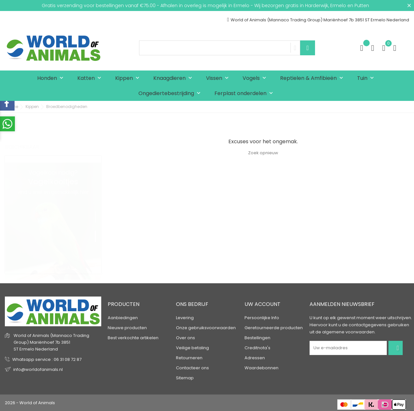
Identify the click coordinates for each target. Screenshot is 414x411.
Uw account (262, 304)
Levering (185, 318)
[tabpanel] (53, 215)
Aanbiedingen (123, 318)
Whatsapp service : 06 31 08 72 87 (47, 359)
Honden (51, 78)
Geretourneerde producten (274, 328)
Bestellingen (257, 338)
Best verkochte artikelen (133, 338)
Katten (90, 78)
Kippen (128, 78)
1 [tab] (98, 208)
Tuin (367, 78)
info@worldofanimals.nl (38, 369)
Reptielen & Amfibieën (313, 78)
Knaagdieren (174, 78)
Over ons (185, 338)
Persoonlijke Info (262, 318)
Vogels (256, 78)
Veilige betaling (192, 348)
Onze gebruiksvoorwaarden (206, 328)
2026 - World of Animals (30, 403)
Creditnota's (257, 348)
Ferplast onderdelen (245, 93)
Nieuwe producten (127, 328)
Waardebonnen (261, 368)
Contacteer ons (192, 368)
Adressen (255, 358)
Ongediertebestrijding (170, 93)
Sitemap (185, 378)
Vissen (219, 78)
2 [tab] (98, 227)
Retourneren (189, 358)
